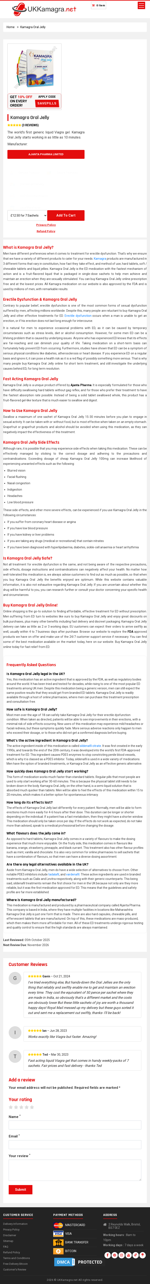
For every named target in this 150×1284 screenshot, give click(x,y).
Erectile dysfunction (78, 315)
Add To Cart (65, 215)
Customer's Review (14, 1269)
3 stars (23, 1107)
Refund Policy (46, 231)
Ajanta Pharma (81, 385)
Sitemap (8, 1241)
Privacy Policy (46, 224)
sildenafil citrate (90, 746)
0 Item (100, 5)
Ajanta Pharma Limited (46, 154)
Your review (19, 1155)
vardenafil (72, 874)
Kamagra (100, 258)
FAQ (5, 1246)
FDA (130, 631)
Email (14, 1136)
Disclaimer (9, 1235)
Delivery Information (15, 1223)
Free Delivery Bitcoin (15, 1263)
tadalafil (53, 874)
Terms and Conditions (16, 1258)
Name (15, 1116)
